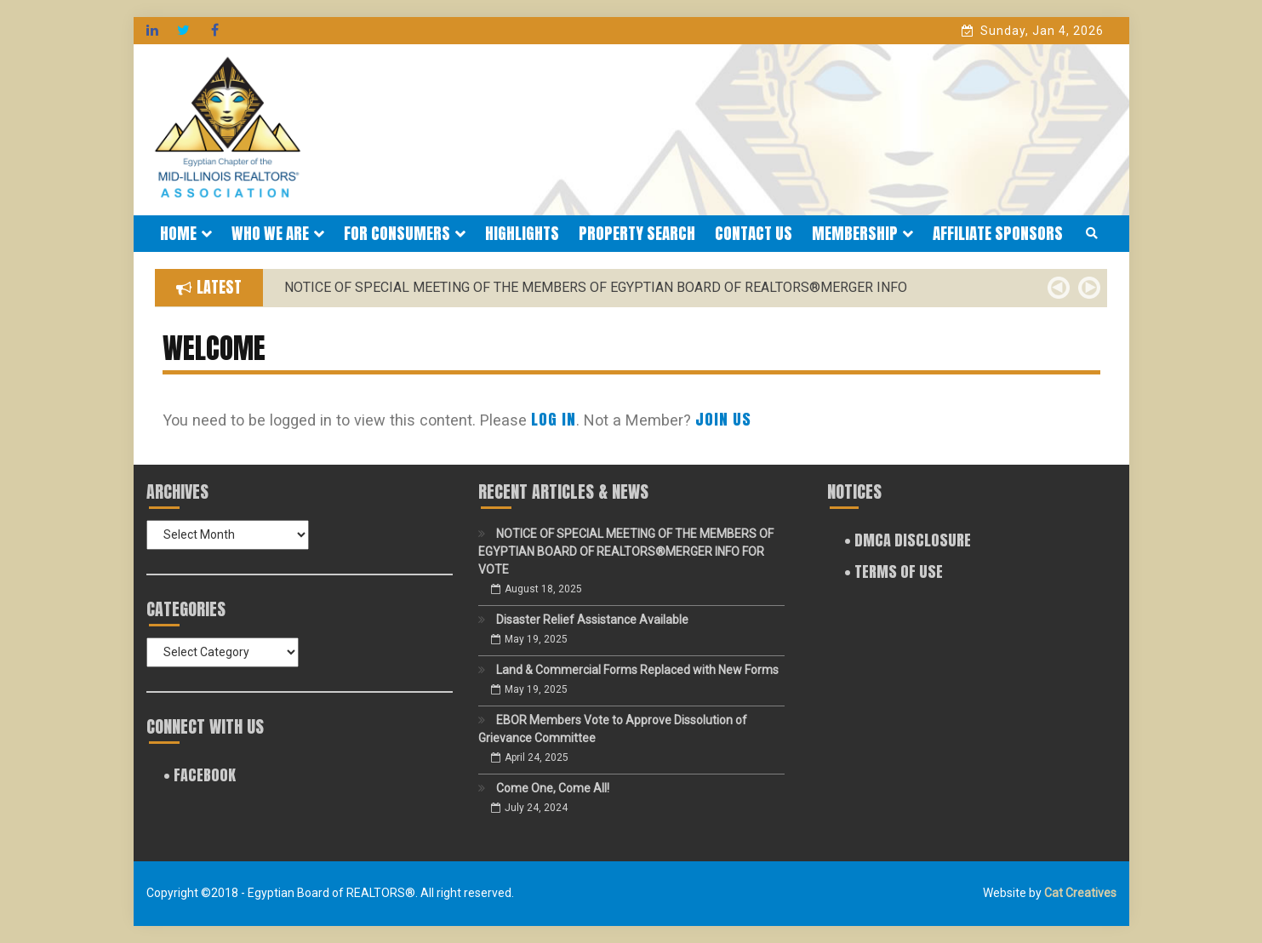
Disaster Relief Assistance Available (592, 619)
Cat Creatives (1080, 893)
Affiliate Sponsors (998, 233)
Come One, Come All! (552, 788)
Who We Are (277, 233)
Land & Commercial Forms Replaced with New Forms (637, 670)
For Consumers (404, 233)
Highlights (522, 233)
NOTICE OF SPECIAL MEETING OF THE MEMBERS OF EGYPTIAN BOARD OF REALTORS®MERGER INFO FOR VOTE (626, 551)
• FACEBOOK (199, 774)
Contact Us (753, 233)
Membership (862, 233)
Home (186, 233)
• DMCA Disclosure (907, 540)
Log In (553, 419)
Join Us (723, 419)
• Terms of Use (893, 571)
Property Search (637, 233)
